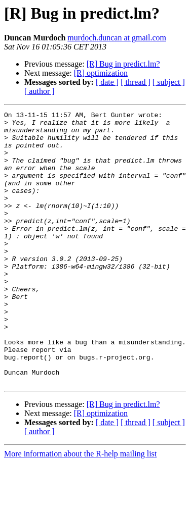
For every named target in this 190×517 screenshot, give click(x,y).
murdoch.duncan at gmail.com (116, 37)
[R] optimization (101, 73)
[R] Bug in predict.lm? (123, 64)
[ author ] (39, 91)
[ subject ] (169, 82)
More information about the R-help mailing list (80, 508)
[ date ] (107, 82)
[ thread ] (135, 82)
